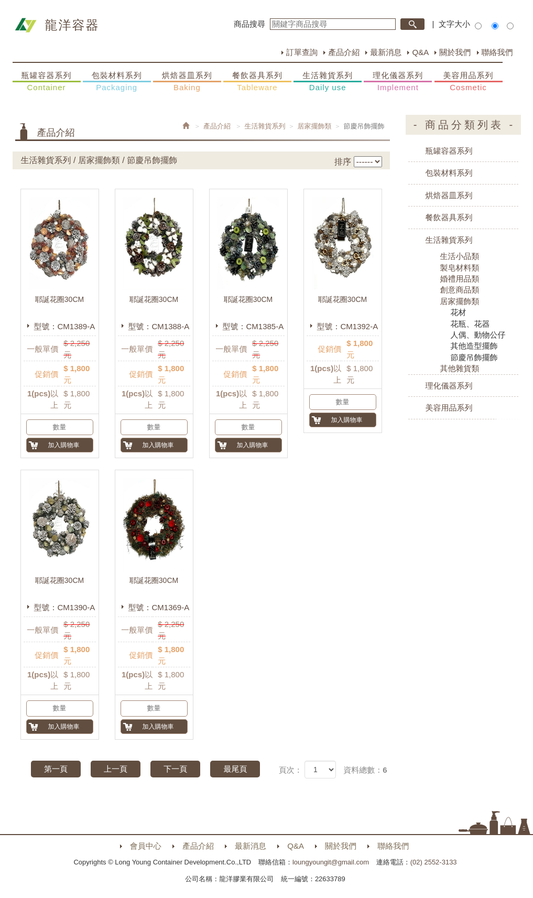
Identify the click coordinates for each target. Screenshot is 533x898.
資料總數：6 (365, 769)
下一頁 (175, 768)
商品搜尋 (249, 23)
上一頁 (115, 768)
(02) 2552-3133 (433, 862)
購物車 (514, 427)
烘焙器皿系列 (187, 82)
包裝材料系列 (117, 82)
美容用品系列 (468, 82)
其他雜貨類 (460, 368)
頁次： (290, 769)
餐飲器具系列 (257, 82)
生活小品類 (460, 256)
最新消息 (385, 52)
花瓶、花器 (470, 323)
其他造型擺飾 (474, 345)
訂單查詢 (302, 52)
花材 (458, 312)
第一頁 (56, 768)
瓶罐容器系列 (47, 82)
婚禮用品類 (460, 278)
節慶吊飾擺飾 (474, 357)
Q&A (420, 52)
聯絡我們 (497, 52)
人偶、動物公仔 (478, 334)
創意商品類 (460, 289)
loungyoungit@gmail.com (330, 862)
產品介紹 (344, 52)
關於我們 (455, 52)
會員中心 (145, 845)
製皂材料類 (460, 267)
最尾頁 (235, 768)
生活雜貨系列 (327, 82)
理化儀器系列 (398, 82)
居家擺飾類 (315, 126)
